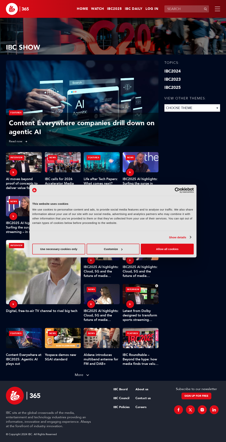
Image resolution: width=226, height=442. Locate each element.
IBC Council (121, 398)
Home (82, 9)
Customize (113, 249)
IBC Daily (134, 9)
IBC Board (120, 389)
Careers (140, 407)
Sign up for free (196, 396)
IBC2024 (172, 71)
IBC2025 (114, 9)
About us (141, 389)
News (52, 157)
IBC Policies (121, 407)
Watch (97, 9)
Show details (177, 237)
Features (15, 112)
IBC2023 (172, 79)
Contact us (143, 398)
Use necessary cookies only (58, 249)
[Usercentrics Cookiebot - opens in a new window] (177, 190)
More (79, 374)
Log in (151, 9)
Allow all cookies (167, 249)
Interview (16, 245)
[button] (216, 9)
